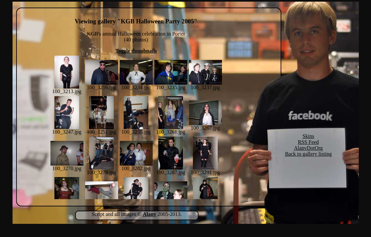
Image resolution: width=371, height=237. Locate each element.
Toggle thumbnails (136, 51)
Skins (308, 136)
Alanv (149, 214)
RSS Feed (308, 142)
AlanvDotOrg (308, 148)
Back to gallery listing (308, 154)
